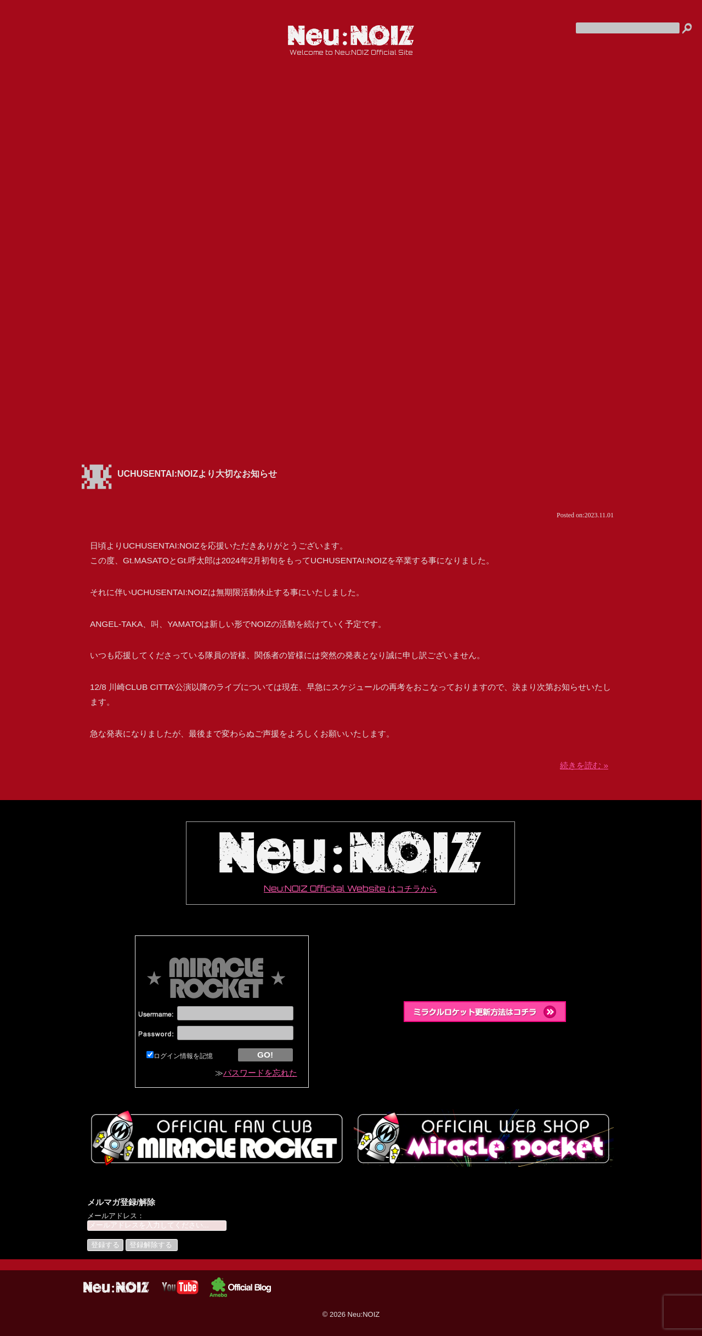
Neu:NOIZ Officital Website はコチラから (350, 862)
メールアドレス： (115, 1216)
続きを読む (584, 765)
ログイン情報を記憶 (179, 1056)
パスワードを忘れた (260, 1072)
